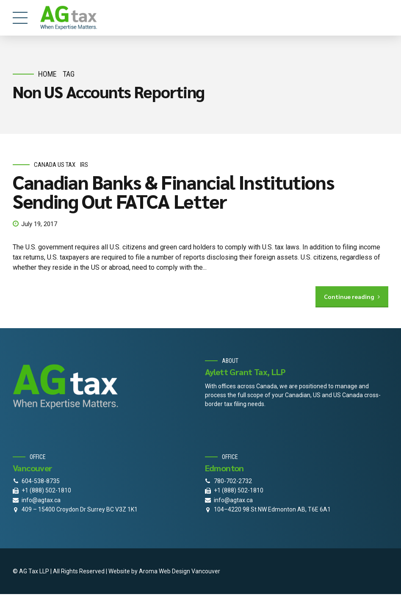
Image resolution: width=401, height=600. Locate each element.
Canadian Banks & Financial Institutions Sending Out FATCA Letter (173, 191)
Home (47, 73)
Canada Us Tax (54, 165)
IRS (84, 165)
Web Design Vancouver (189, 571)
